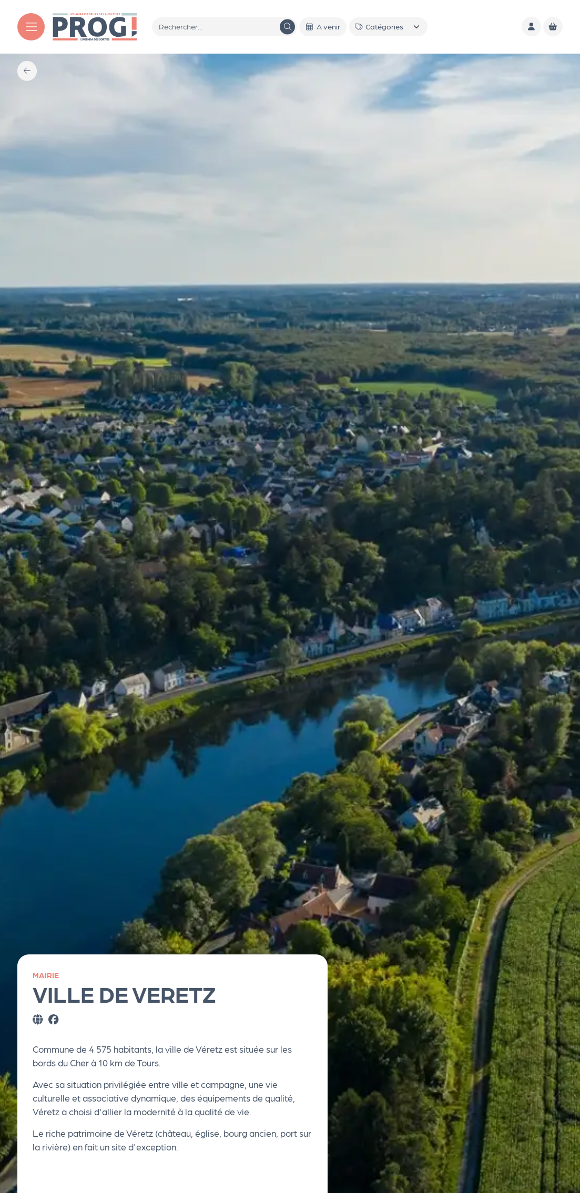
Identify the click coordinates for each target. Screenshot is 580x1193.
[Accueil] (95, 25)
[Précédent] (27, 70)
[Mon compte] (531, 26)
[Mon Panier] (553, 26)
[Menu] (31, 26)
